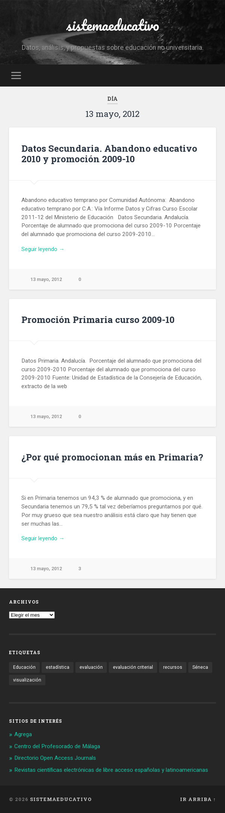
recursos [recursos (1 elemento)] (172, 667)
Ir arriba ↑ (198, 799)
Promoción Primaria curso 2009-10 (97, 320)
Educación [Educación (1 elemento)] (24, 667)
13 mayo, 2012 (46, 279)
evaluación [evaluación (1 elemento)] (91, 667)
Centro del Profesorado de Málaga (57, 746)
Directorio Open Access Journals (55, 758)
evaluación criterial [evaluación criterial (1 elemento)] (133, 667)
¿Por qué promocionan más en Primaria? (112, 457)
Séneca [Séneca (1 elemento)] (200, 667)
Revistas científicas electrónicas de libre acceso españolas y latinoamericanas (111, 770)
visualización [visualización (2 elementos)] (27, 680)
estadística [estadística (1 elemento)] (57, 667)
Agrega (23, 734)
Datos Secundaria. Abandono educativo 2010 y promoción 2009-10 (109, 153)
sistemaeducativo (112, 25)
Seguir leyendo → (42, 249)
